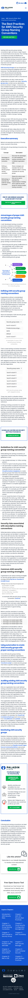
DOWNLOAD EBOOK (13, 435)
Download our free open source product (13, 778)
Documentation (7, 989)
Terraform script (6, 663)
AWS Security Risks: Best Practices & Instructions (11, 19)
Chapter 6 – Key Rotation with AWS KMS (7, 943)
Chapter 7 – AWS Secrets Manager (19, 943)
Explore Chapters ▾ (9, 37)
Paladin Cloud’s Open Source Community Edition (14, 746)
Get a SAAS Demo (15, 807)
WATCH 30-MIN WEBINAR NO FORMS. (13, 203)
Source (17, 598)
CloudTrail (21, 715)
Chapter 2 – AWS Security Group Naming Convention (7, 926)
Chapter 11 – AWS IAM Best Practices (19, 958)
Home (3, 18)
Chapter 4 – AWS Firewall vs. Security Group (7, 934)
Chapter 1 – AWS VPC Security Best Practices (19, 917)
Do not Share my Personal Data (12, 986)
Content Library (18, 988)
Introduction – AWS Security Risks (6, 916)
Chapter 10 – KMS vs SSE (6, 957)
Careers (21, 989)
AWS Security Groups (7, 67)
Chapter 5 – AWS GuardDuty (20, 933)
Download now (12, 897)
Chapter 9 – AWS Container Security (20, 951)
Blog (15, 989)
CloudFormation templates (11, 471)
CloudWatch (8, 719)
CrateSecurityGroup (7, 717)
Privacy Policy (7, 988)
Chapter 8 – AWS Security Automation (6, 951)
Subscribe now (12, 869)
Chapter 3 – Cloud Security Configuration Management (20, 926)
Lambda (18, 719)
